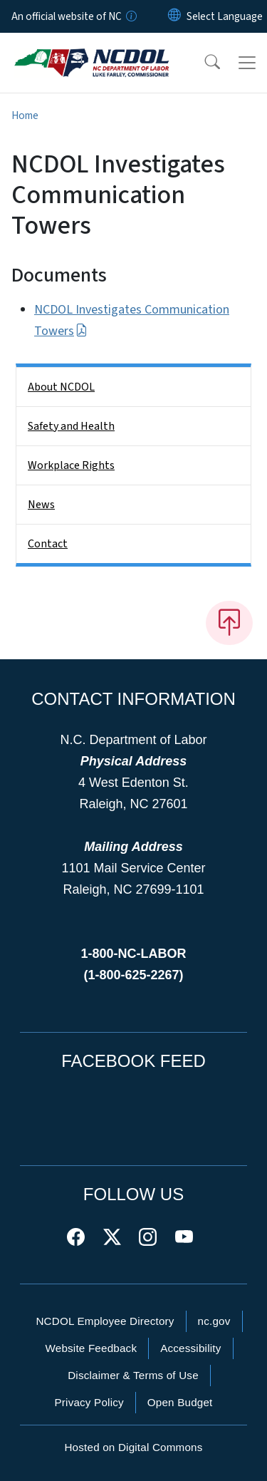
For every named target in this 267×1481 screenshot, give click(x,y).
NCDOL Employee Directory (105, 1321)
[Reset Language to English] (174, 16)
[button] (203, 63)
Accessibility (190, 1348)
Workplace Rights (71, 465)
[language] (225, 16)
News (41, 504)
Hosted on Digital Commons (133, 1447)
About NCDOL (61, 387)
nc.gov (214, 1321)
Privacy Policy (88, 1402)
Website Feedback (91, 1348)
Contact (48, 544)
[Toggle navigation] (247, 63)
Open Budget (180, 1402)
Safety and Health (71, 426)
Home (24, 115)
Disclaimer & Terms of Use (133, 1375)
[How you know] (130, 16)
